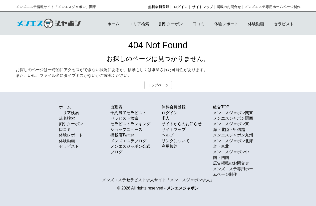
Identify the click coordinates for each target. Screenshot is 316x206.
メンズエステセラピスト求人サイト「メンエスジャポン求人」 (158, 180)
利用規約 (170, 146)
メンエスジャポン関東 (233, 113)
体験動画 (256, 24)
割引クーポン (171, 24)
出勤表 (116, 107)
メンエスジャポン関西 (233, 118)
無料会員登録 (158, 7)
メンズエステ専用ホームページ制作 (273, 7)
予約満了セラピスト (128, 113)
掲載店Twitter (122, 135)
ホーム (113, 24)
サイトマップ (202, 7)
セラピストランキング (130, 124)
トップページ (158, 85)
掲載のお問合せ (229, 7)
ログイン (181, 7)
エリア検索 (139, 24)
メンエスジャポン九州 (233, 135)
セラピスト (284, 24)
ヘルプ (168, 135)
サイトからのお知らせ (182, 124)
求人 (166, 118)
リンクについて (176, 141)
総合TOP (221, 107)
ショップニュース (126, 129)
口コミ (199, 24)
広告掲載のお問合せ (231, 163)
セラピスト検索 (124, 118)
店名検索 (67, 118)
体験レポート (226, 24)
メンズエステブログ (128, 141)
